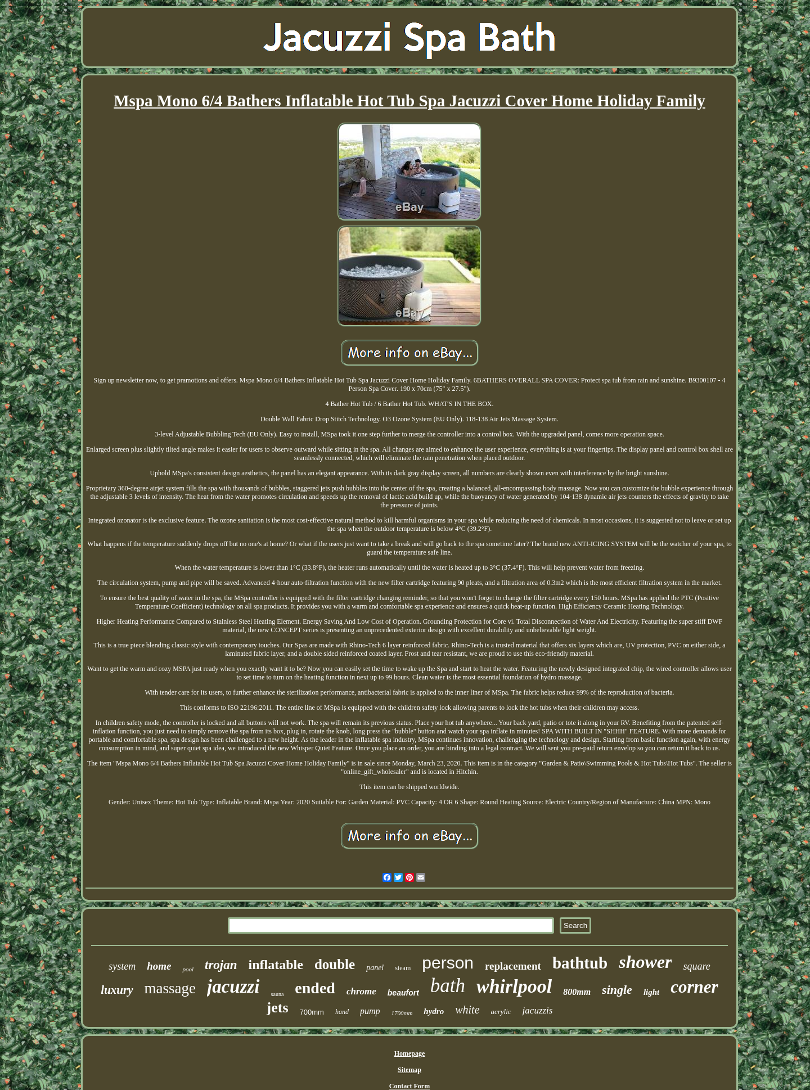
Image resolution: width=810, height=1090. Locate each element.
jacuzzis (538, 1010)
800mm (577, 992)
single (617, 990)
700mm (312, 1012)
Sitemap (409, 1070)
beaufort (403, 992)
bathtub (580, 963)
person (448, 962)
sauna (277, 994)
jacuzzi (233, 986)
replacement (513, 966)
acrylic (501, 1011)
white (467, 1009)
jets (278, 1007)
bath (447, 986)
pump (370, 1011)
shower (645, 962)
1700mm (401, 1013)
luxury (117, 990)
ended (315, 988)
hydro (434, 1011)
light (651, 992)
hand (342, 1012)
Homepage (409, 1053)
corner (694, 987)
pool (188, 969)
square (696, 966)
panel (375, 967)
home (159, 966)
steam (403, 968)
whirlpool (514, 986)
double (334, 964)
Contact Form (409, 1086)
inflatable (276, 964)
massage (170, 988)
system (122, 966)
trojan (221, 965)
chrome (361, 991)
